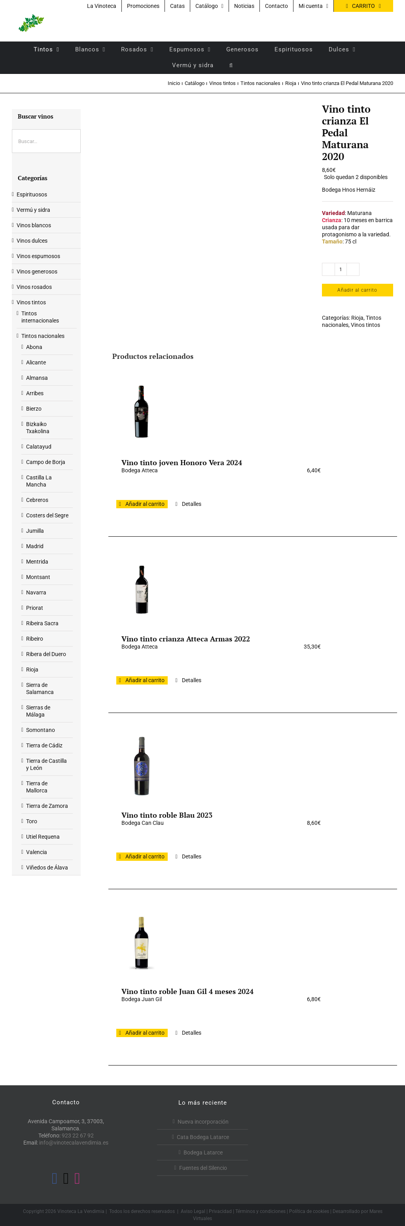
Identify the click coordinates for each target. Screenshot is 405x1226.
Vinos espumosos (38, 256)
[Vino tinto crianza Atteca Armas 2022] (141, 589)
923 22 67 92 (78, 1135)
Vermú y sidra (33, 210)
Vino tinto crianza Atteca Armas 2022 (185, 638)
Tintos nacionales (42, 336)
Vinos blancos (34, 225)
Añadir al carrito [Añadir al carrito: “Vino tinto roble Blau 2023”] (145, 856)
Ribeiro (34, 639)
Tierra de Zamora (47, 806)
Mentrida (37, 561)
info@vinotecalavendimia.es (73, 1142)
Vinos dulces (32, 241)
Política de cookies (309, 1211)
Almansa (37, 378)
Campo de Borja (45, 462)
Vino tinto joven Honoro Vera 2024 (181, 462)
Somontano (40, 730)
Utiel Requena (43, 837)
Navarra (36, 592)
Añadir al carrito (357, 290)
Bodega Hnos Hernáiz (348, 190)
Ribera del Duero (46, 654)
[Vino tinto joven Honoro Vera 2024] (141, 413)
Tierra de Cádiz (44, 745)
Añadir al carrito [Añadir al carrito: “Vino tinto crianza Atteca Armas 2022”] (145, 680)
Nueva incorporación (203, 1121)
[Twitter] (66, 1178)
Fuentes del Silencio (203, 1168)
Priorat (34, 608)
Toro (31, 821)
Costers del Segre (47, 515)
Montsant (38, 577)
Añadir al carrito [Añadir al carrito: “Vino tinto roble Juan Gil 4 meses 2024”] (145, 1033)
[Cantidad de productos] (341, 269)
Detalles (191, 504)
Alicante (36, 362)
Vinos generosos (37, 271)
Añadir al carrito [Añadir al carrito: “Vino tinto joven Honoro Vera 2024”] (145, 504)
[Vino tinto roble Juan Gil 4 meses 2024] (141, 942)
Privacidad (220, 1211)
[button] (231, 65)
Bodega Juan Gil (141, 999)
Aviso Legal (193, 1211)
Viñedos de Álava (47, 867)
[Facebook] (55, 1178)
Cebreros (37, 500)
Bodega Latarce (203, 1152)
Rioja (357, 318)
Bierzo (34, 409)
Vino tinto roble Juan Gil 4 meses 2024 (187, 991)
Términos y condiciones (260, 1211)
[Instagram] (77, 1178)
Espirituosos (32, 194)
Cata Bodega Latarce (203, 1137)
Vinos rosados (34, 287)
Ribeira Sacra (42, 623)
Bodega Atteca (139, 470)
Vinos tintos (365, 325)
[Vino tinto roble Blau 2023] (141, 766)
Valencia (36, 852)
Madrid (35, 546)
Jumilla (35, 531)
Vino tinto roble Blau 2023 (166, 815)
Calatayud (38, 446)
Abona (34, 347)
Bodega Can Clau (142, 823)
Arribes (35, 393)
